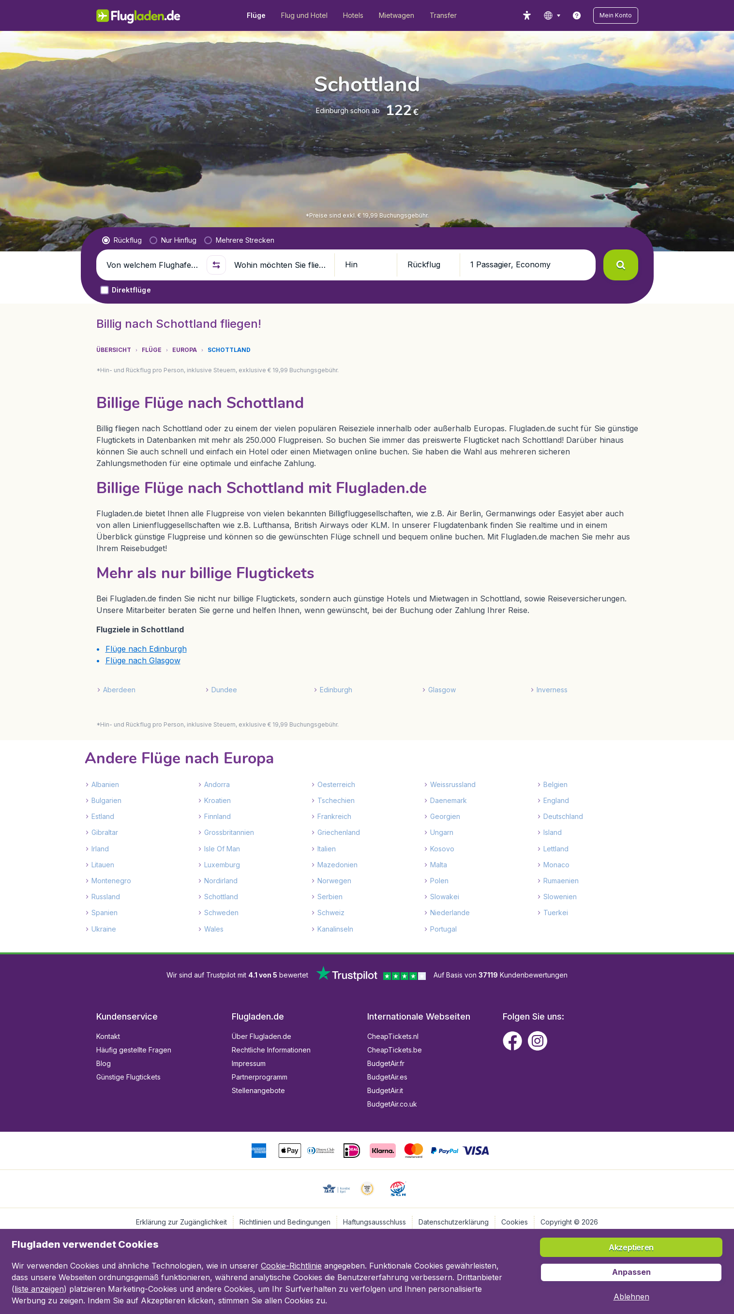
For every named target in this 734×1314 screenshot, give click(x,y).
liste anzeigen (39, 1289)
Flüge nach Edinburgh (146, 649)
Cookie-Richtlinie (291, 1265)
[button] (615, 15)
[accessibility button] (527, 15)
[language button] (551, 15)
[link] (577, 15)
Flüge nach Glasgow (142, 660)
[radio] (122, 240)
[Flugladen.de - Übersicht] (145, 15)
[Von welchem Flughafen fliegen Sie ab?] (152, 265)
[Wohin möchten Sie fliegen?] (280, 265)
